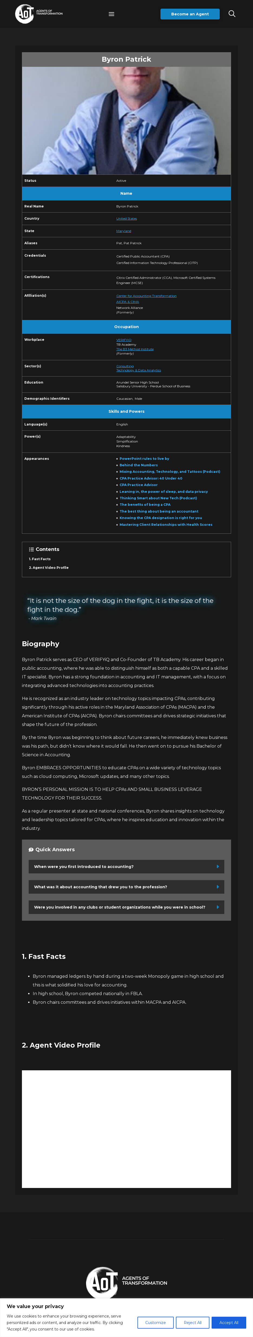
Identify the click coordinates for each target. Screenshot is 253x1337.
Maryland (123, 231)
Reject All (193, 1322)
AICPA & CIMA (127, 302)
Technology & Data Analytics (138, 370)
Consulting (125, 366)
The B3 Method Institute (135, 349)
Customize (155, 1322)
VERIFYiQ (124, 340)
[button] (111, 14)
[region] (126, 1317)
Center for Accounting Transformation (146, 296)
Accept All (228, 1322)
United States (126, 218)
